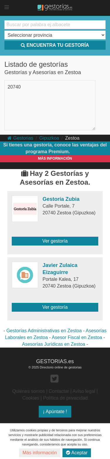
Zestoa (72, 138)
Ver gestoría (54, 240)
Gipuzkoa (49, 138)
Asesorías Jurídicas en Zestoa (53, 344)
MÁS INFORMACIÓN (55, 158)
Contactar (59, 391)
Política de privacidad (65, 397)
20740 (14, 86)
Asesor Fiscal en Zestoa (77, 337)
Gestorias (20, 138)
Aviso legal (84, 391)
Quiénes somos (28, 391)
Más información (40, 452)
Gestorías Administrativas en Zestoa (44, 330)
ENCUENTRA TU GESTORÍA (55, 45)
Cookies (30, 397)
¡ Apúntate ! (55, 411)
